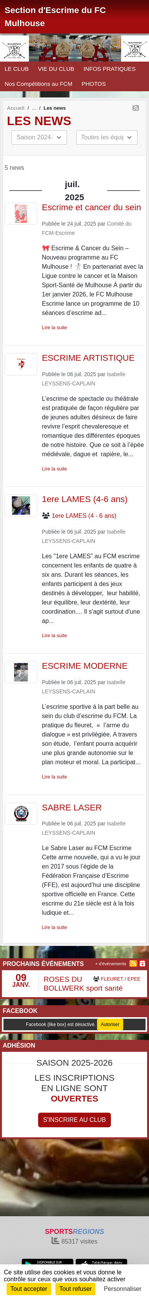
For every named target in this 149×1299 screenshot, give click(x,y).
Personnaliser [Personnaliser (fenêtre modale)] (123, 1289)
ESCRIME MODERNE (85, 666)
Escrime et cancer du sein (91, 207)
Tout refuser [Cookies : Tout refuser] (75, 1289)
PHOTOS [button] (94, 83)
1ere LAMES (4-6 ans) (85, 499)
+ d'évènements (110, 963)
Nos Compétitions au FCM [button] (38, 83)
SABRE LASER (72, 807)
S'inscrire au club (74, 1120)
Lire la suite (54, 327)
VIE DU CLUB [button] (56, 68)
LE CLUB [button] (17, 68)
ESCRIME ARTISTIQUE (88, 358)
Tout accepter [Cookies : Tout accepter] (28, 1289)
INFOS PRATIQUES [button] (110, 68)
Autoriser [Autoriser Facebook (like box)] (110, 1024)
